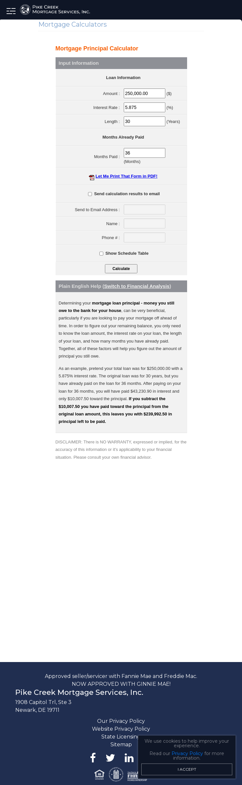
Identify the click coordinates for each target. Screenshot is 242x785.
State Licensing (121, 737)
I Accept (187, 769)
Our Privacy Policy (121, 721)
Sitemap (121, 744)
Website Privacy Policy (121, 729)
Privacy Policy (187, 753)
